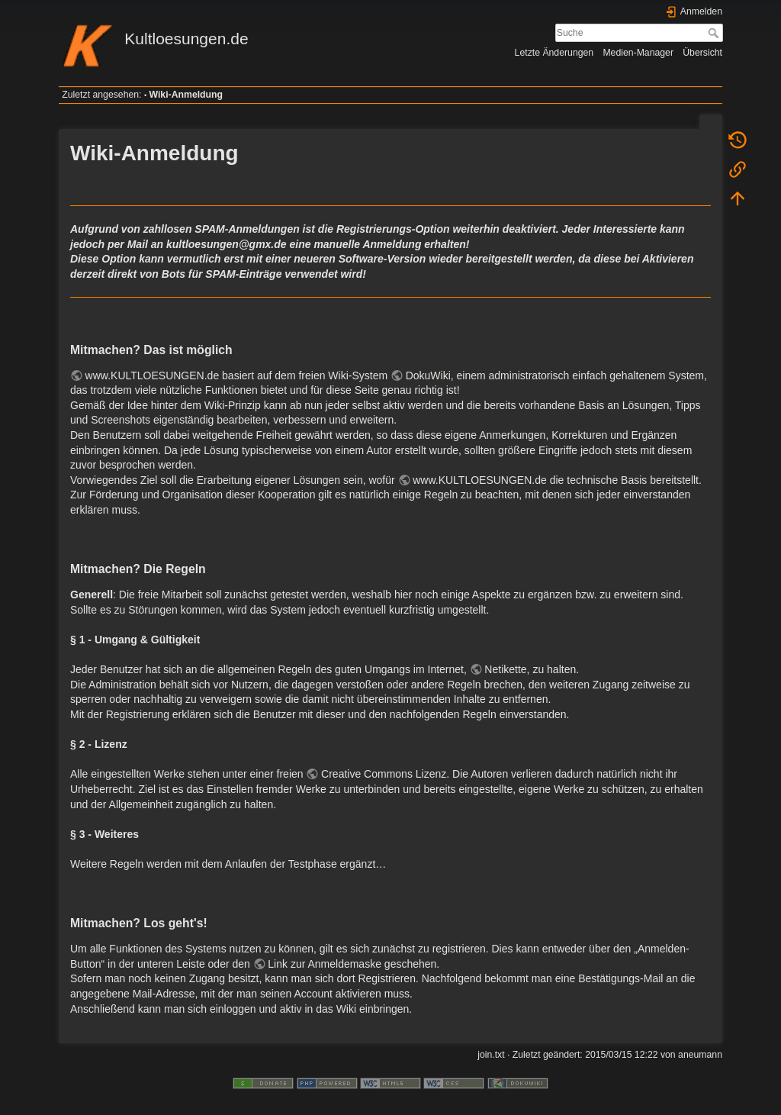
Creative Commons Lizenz (383, 774)
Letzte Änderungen (554, 52)
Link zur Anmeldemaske (324, 964)
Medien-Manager (638, 52)
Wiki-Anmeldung (186, 94)
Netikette (505, 669)
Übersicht (702, 52)
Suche (715, 32)
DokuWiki (428, 375)
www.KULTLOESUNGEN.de (152, 375)
